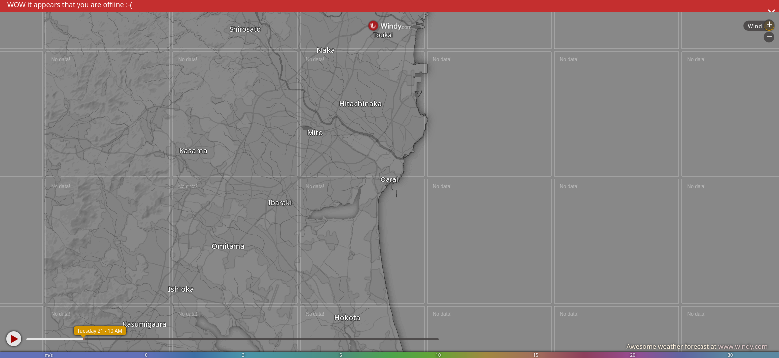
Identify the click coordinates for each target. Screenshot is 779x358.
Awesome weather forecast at (697, 346)
